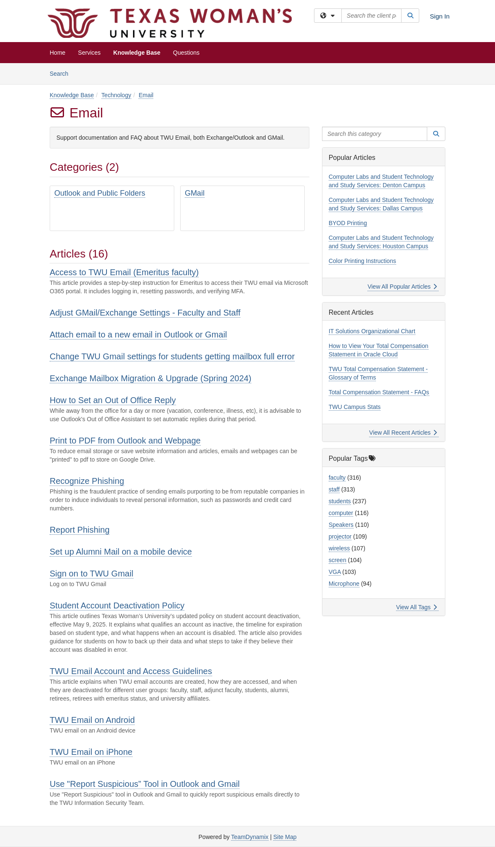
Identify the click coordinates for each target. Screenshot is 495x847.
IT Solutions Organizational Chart (372, 331)
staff (334, 489)
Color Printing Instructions (362, 261)
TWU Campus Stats (355, 407)
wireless (339, 548)
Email (145, 95)
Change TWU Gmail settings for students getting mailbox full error (172, 356)
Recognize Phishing (87, 481)
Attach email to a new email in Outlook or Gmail (138, 334)
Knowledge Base (136, 52)
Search (62, 73)
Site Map (284, 837)
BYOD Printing (348, 223)
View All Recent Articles (403, 432)
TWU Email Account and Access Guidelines (131, 671)
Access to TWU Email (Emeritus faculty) (124, 272)
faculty (337, 477)
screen (337, 560)
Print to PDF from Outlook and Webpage (125, 440)
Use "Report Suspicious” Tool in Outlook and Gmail (145, 784)
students (340, 501)
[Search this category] (375, 134)
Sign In (440, 16)
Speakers (341, 524)
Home (57, 52)
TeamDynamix (250, 837)
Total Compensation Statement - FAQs (379, 392)
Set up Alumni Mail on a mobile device (121, 551)
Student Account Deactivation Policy (117, 605)
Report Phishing (79, 529)
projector (340, 536)
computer (341, 513)
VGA (335, 571)
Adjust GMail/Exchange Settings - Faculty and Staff (145, 312)
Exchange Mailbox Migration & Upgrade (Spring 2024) (150, 378)
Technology (116, 95)
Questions (186, 52)
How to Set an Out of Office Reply (113, 400)
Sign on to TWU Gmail (91, 573)
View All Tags (416, 607)
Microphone (344, 583)
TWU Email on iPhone (91, 752)
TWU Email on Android (92, 720)
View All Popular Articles (402, 286)
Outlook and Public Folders (99, 193)
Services (89, 52)
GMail (195, 193)
